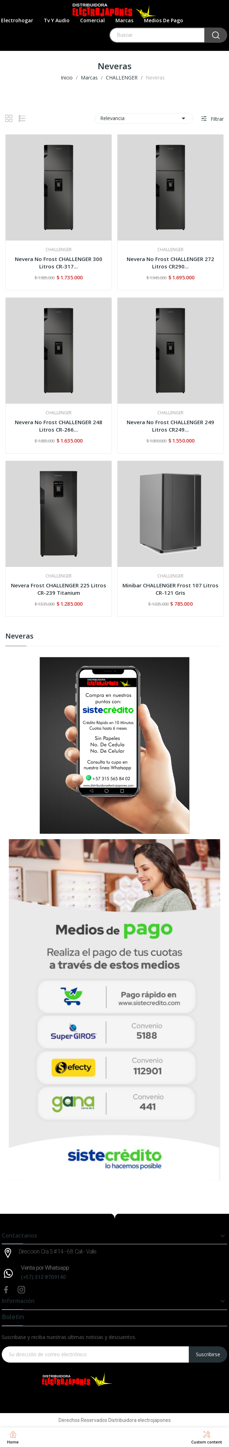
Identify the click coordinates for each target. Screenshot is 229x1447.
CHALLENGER (59, 250)
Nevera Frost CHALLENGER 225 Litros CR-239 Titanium (58, 589)
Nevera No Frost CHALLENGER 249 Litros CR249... (170, 426)
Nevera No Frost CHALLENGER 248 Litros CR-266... (58, 426)
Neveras (19, 637)
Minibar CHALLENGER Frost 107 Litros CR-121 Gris (170, 589)
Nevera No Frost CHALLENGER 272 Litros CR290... (170, 262)
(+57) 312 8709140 (43, 1277)
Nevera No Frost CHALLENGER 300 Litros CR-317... (58, 262)
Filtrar (216, 118)
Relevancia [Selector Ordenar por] (144, 118)
